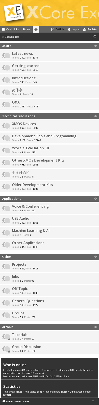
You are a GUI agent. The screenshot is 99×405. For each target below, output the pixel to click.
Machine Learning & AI (31, 230)
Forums (36, 30)
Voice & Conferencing (30, 206)
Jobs (15, 276)
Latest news (22, 53)
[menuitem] (57, 29)
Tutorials (19, 334)
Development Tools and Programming (44, 136)
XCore (6, 46)
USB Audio (20, 218)
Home (26, 29)
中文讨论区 (20, 172)
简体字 (17, 90)
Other (6, 257)
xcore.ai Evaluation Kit (31, 148)
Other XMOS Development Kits (38, 160)
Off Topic (20, 288)
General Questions (28, 300)
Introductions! (24, 78)
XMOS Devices (24, 123)
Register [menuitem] (92, 29)
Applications (11, 198)
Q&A (16, 102)
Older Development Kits (32, 184)
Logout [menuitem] (76, 29)
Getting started (25, 65)
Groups (18, 313)
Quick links (12, 29)
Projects (19, 264)
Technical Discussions (18, 116)
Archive (7, 327)
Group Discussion (26, 346)
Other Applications (28, 242)
